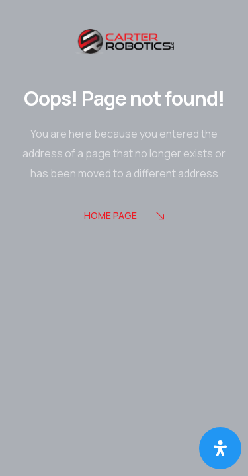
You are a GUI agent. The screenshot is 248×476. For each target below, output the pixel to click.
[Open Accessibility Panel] (220, 448)
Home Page (124, 216)
